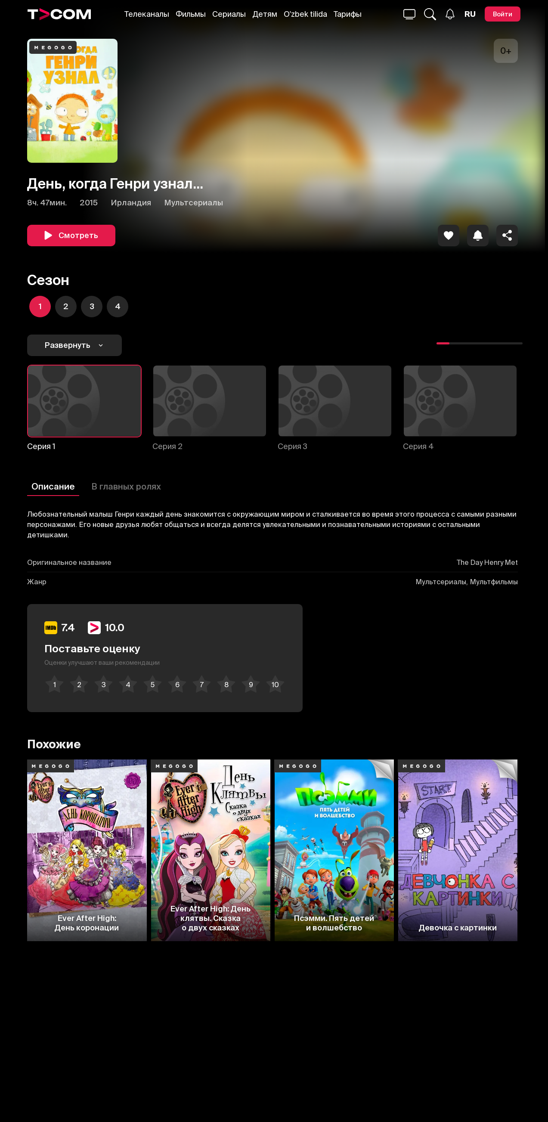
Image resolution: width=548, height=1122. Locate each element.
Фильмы (191, 14)
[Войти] (502, 14)
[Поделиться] (507, 235)
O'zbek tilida (305, 14)
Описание (53, 486)
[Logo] (59, 14)
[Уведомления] (450, 14)
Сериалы (229, 14)
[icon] (448, 235)
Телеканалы (146, 14)
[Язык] (470, 14)
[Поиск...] (409, 14)
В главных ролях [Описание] (126, 486)
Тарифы (348, 14)
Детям (264, 14)
